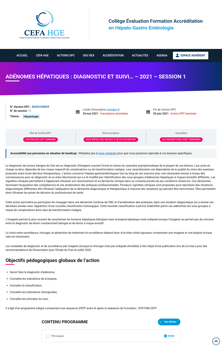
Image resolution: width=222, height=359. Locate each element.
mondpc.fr (113, 109)
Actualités (140, 55)
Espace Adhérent (193, 55)
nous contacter (107, 153)
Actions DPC (66, 55)
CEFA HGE (42, 55)
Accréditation (113, 55)
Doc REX (88, 55)
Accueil (22, 55)
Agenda (161, 55)
